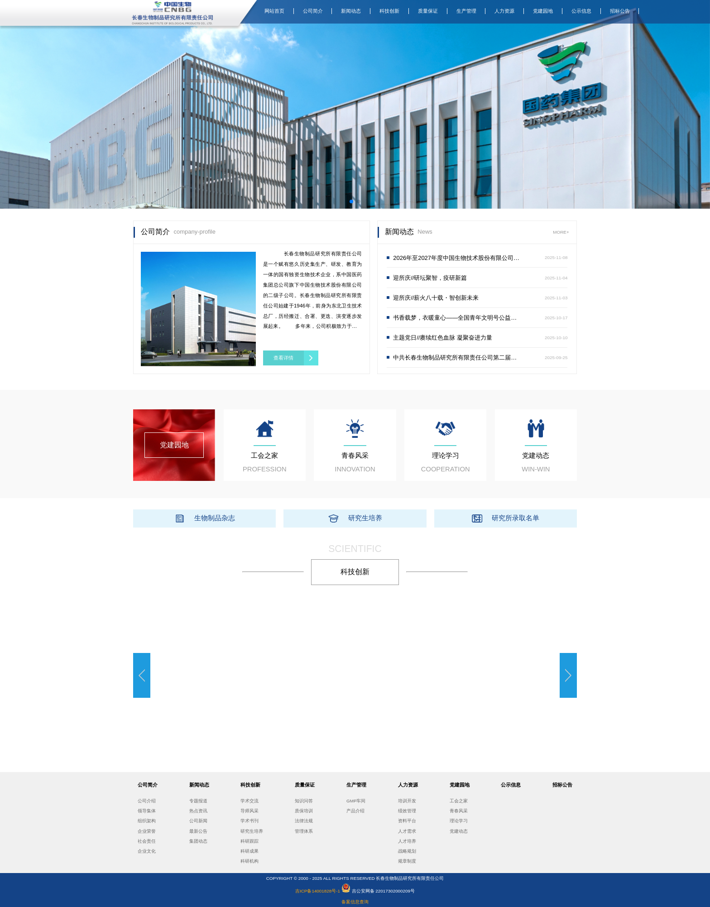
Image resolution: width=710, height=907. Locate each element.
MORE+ (561, 232)
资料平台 (407, 820)
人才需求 (407, 831)
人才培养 (407, 841)
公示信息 (581, 11)
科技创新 (389, 11)
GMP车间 (355, 800)
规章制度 (407, 861)
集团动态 (198, 841)
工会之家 (459, 800)
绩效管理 (407, 810)
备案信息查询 (355, 901)
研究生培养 (251, 831)
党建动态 (459, 831)
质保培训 (304, 810)
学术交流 (249, 800)
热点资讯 (198, 810)
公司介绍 (147, 800)
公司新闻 (198, 820)
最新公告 (198, 831)
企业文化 (147, 851)
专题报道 (198, 800)
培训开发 (407, 800)
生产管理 (466, 11)
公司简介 (313, 11)
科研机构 (249, 861)
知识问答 (304, 800)
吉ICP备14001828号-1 (318, 890)
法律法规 (304, 820)
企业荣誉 (147, 831)
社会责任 (147, 841)
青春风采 (459, 810)
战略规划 (407, 851)
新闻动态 (351, 11)
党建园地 (543, 11)
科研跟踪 (249, 841)
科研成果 (249, 851)
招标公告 (620, 11)
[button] (351, 201)
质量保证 (428, 11)
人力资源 (504, 11)
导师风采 (249, 810)
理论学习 (459, 820)
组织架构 (147, 820)
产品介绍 (355, 810)
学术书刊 (249, 820)
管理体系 (304, 831)
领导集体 (147, 810)
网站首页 (274, 11)
